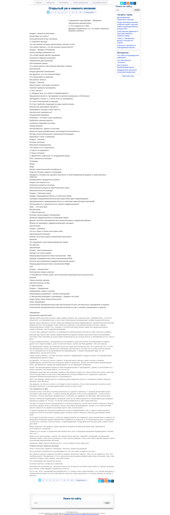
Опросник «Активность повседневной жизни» (126, 46)
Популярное (64, 3)
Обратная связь (128, 76)
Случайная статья (99, 3)
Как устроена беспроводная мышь (125, 66)
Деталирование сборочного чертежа (125, 18)
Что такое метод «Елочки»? (123, 61)
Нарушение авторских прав (72, 514)
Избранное (50, 3)
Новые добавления (80, 3)
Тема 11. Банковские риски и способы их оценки (125, 40)
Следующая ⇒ (90, 12)
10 (80, 12)
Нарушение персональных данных (90, 514)
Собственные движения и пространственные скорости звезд (127, 33)
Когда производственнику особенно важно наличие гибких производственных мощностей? (127, 25)
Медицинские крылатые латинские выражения (127, 71)
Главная (38, 3)
